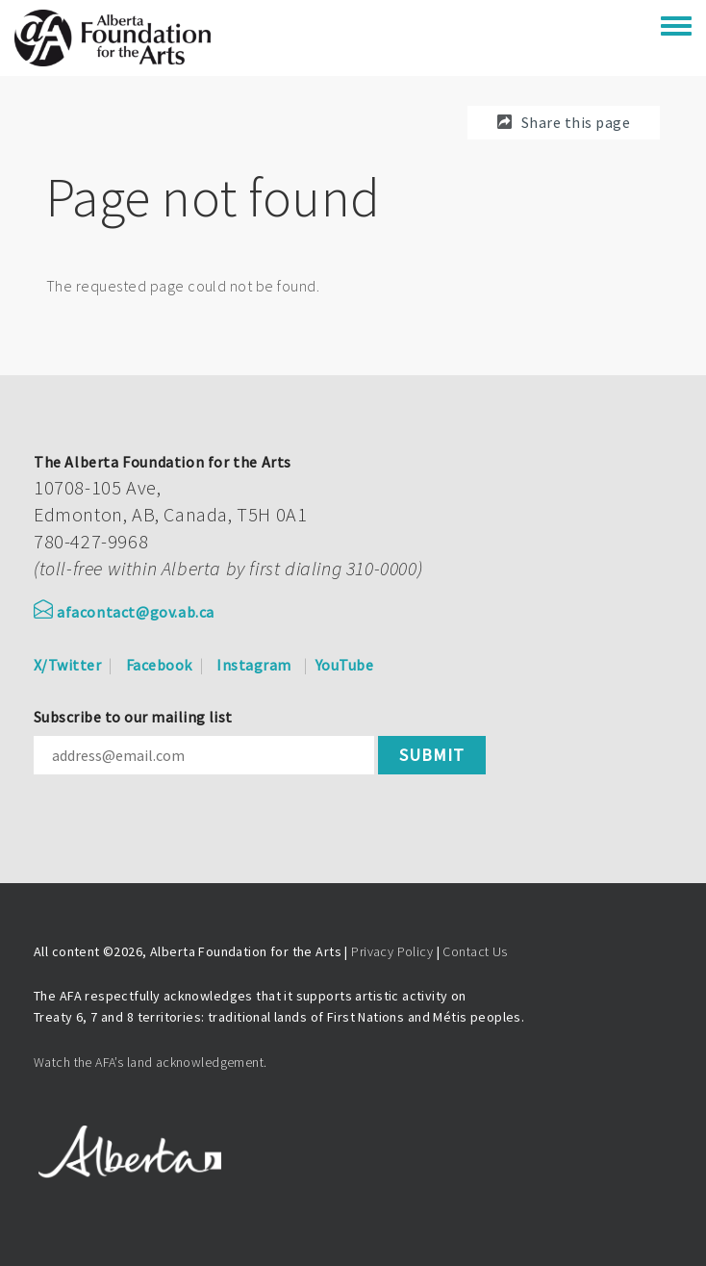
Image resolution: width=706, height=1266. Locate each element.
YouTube (344, 664)
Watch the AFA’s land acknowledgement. (150, 1062)
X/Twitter (67, 664)
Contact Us (474, 951)
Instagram (253, 664)
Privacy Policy (392, 951)
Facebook (159, 664)
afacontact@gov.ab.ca (124, 611)
